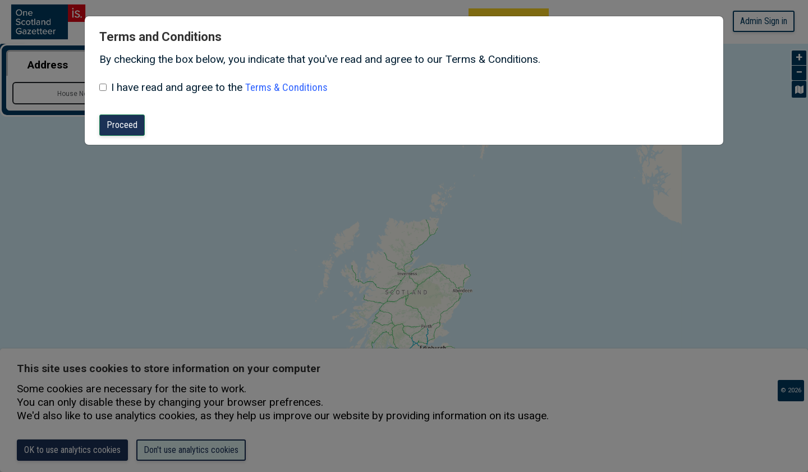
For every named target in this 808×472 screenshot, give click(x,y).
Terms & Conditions (286, 87)
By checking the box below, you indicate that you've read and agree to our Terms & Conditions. (319, 59)
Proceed (122, 125)
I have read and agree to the (176, 87)
